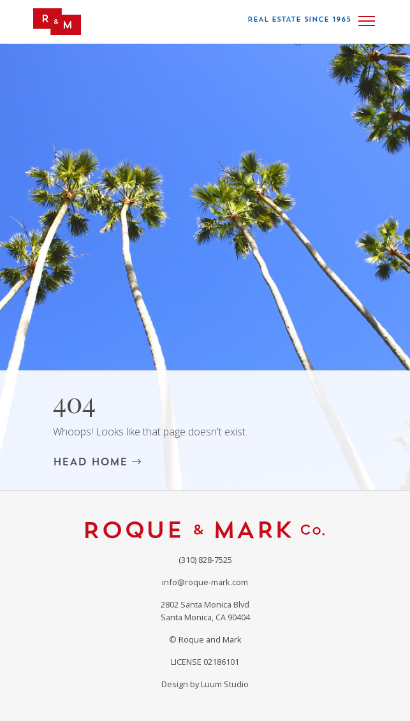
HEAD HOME (97, 461)
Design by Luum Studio (205, 684)
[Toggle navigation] (366, 21)
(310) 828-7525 (205, 559)
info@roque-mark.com (205, 582)
